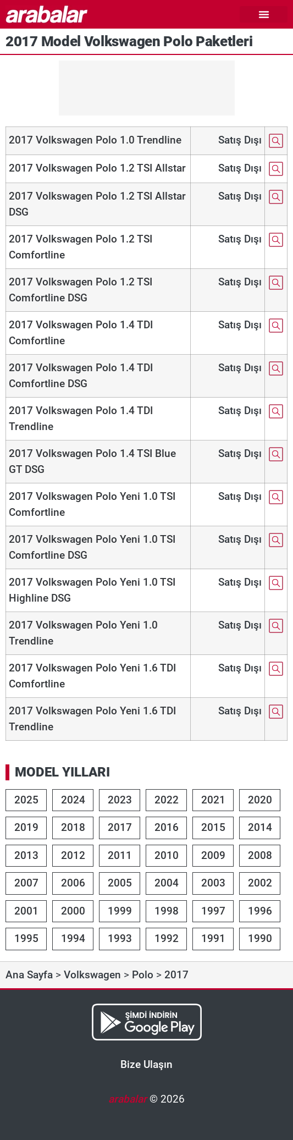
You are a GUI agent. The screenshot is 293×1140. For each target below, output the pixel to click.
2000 (73, 911)
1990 (260, 938)
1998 (166, 911)
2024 (73, 800)
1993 (120, 938)
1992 (166, 938)
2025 (26, 800)
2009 (213, 855)
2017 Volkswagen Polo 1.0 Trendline (95, 140)
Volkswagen (92, 974)
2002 (260, 883)
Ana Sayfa (29, 974)
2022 (166, 800)
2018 (73, 827)
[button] (264, 14)
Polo (142, 974)
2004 (166, 883)
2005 (120, 883)
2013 (26, 855)
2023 (120, 800)
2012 (73, 855)
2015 (213, 827)
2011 (120, 855)
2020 (260, 800)
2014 (260, 827)
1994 (73, 938)
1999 (120, 911)
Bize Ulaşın (146, 1064)
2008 (260, 855)
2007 (26, 883)
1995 (26, 938)
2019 (26, 827)
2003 (213, 883)
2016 (166, 827)
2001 (26, 911)
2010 (166, 855)
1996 (260, 911)
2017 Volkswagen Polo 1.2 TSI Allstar (97, 168)
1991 (213, 938)
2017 (120, 827)
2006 (73, 883)
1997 (213, 911)
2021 (213, 800)
